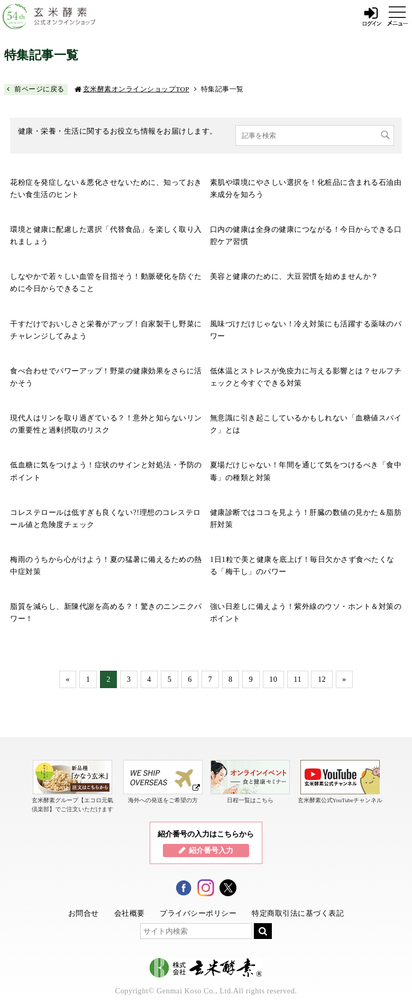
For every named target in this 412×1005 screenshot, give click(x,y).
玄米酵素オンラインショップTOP (136, 89)
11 (297, 679)
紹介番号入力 (211, 850)
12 (322, 679)
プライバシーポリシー (198, 913)
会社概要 (129, 913)
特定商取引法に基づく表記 (298, 913)
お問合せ (83, 913)
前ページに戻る (39, 89)
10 (273, 679)
